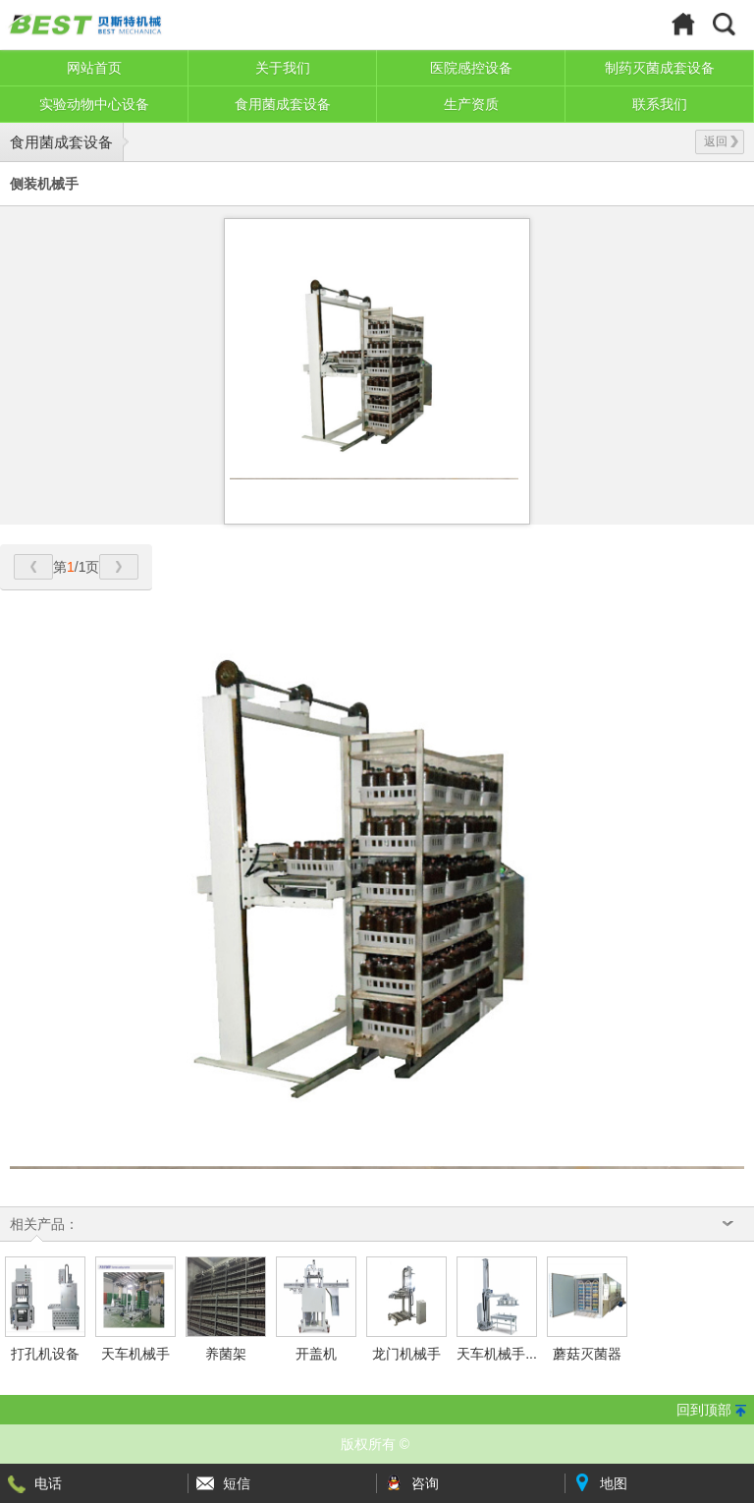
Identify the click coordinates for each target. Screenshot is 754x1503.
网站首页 (94, 68)
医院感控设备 (471, 68)
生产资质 (471, 104)
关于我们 (282, 68)
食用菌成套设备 (283, 104)
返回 (721, 141)
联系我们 (659, 104)
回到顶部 (703, 1410)
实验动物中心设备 (94, 104)
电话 (48, 1483)
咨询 (425, 1483)
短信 (236, 1483)
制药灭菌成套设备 (660, 68)
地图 (613, 1483)
